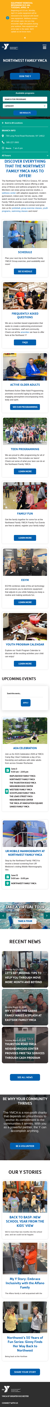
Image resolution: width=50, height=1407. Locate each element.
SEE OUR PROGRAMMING (25, 407)
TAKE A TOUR (25, 921)
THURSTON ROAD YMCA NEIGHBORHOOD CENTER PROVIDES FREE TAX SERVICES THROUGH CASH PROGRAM (25, 1051)
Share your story (25, 1372)
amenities (25, 332)
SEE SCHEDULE (25, 271)
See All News (25, 1077)
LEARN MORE (25, 471)
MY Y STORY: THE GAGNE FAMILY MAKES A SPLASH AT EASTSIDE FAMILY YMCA (23, 1015)
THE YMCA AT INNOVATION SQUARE (26, 803)
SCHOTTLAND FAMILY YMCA (22, 793)
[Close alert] (25, 38)
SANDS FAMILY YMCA (19, 806)
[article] (25, 21)
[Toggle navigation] (44, 47)
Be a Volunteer (25, 1146)
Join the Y (25, 76)
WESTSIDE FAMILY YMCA (21, 789)
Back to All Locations (14, 123)
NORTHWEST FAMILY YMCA (22, 779)
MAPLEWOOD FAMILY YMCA (22, 776)
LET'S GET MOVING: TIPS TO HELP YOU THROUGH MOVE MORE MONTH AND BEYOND (23, 977)
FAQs (25, 342)
